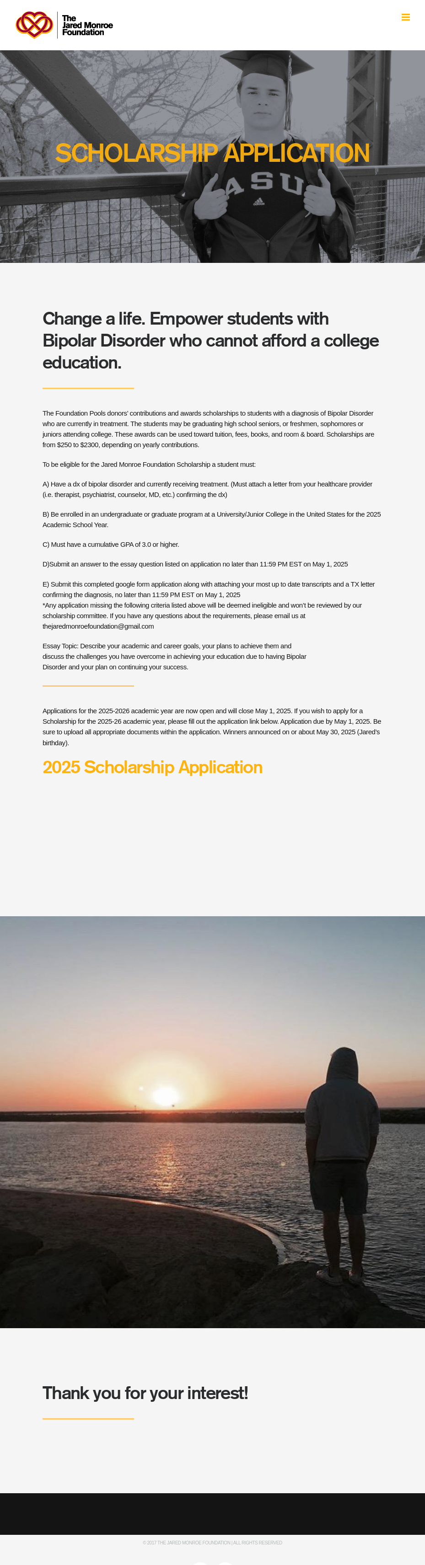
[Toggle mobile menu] (406, 17)
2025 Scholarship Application (152, 768)
